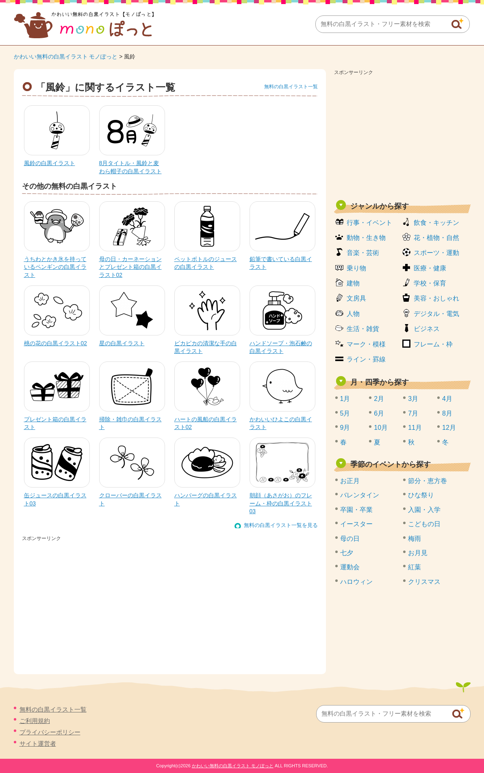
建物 (353, 283)
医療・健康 (430, 268)
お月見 (418, 552)
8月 (447, 413)
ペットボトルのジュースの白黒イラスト (205, 263)
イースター (356, 523)
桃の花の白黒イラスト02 (55, 343)
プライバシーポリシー (50, 732)
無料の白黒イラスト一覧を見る (281, 525)
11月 (415, 427)
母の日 (350, 538)
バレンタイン (359, 495)
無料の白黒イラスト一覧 (291, 86)
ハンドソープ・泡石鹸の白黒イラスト (281, 347)
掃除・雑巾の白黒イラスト (130, 423)
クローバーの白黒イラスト (130, 499)
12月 (449, 427)
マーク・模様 (366, 344)
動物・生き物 (366, 237)
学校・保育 (430, 283)
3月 (413, 398)
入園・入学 (424, 509)
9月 (345, 427)
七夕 (346, 552)
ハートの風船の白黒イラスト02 (205, 423)
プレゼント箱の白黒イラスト (55, 423)
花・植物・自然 (436, 237)
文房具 (356, 298)
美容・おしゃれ (436, 298)
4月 (447, 398)
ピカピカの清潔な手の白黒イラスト (205, 347)
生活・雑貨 (363, 328)
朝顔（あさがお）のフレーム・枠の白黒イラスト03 (281, 503)
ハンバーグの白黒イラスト (205, 499)
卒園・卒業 (356, 509)
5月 (345, 413)
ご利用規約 (35, 720)
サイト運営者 (38, 743)
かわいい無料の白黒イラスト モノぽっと (66, 56)
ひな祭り (421, 495)
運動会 (350, 567)
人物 (353, 313)
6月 (379, 413)
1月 (345, 398)
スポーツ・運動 (436, 252)
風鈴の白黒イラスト (49, 163)
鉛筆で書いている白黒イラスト (281, 263)
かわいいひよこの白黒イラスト (281, 423)
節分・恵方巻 (427, 480)
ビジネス (427, 328)
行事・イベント (369, 222)
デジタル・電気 (436, 313)
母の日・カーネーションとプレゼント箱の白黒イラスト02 (130, 267)
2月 (379, 398)
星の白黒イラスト (122, 343)
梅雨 (414, 538)
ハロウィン (356, 581)
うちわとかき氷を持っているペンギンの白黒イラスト (55, 267)
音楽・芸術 (363, 252)
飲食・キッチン (436, 222)
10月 (381, 427)
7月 (413, 413)
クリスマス (424, 581)
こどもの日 (424, 523)
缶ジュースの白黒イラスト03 (55, 499)
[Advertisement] (402, 135)
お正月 (350, 480)
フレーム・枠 (433, 344)
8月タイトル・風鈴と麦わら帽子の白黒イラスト (130, 167)
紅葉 (414, 567)
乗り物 (356, 268)
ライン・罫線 (366, 359)
